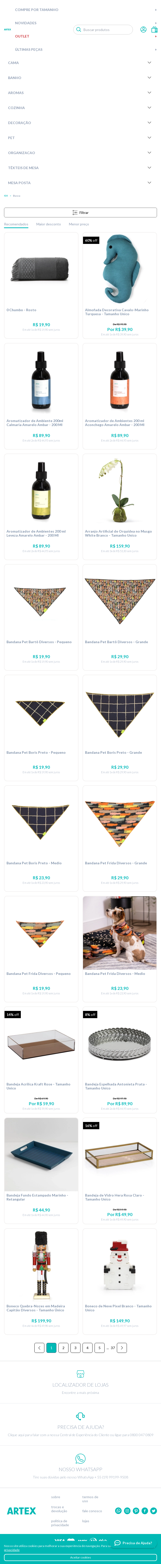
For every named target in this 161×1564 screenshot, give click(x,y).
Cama (80, 62)
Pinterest (136, 1510)
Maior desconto (48, 224)
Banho (80, 77)
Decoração (80, 122)
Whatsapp (118, 1510)
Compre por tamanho (86, 9)
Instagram (127, 1510)
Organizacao (80, 152)
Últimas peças (86, 49)
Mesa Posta (80, 182)
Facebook (144, 1510)
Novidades (86, 23)
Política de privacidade (60, 1523)
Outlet (86, 36)
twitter (153, 1510)
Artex (7, 29)
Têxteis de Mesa (80, 167)
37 (113, 1348)
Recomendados (16, 224)
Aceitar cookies (80, 1557)
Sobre (55, 1497)
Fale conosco (92, 1511)
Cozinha (80, 107)
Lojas (85, 1521)
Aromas (80, 92)
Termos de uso (90, 1499)
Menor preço (79, 224)
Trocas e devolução (59, 1509)
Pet (80, 137)
